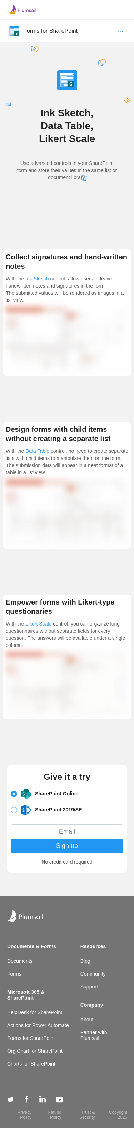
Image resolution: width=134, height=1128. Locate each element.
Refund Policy (54, 1115)
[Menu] (121, 11)
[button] (67, 794)
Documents (20, 961)
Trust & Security (87, 1115)
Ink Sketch (37, 279)
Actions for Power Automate (38, 1025)
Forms (14, 974)
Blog (85, 961)
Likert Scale (38, 624)
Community (93, 974)
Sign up (67, 845)
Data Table (37, 451)
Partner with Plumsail (93, 1035)
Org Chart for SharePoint (35, 1051)
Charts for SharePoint (31, 1064)
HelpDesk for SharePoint (34, 1012)
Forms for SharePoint (31, 1038)
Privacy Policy (24, 1115)
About (87, 1019)
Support (89, 987)
